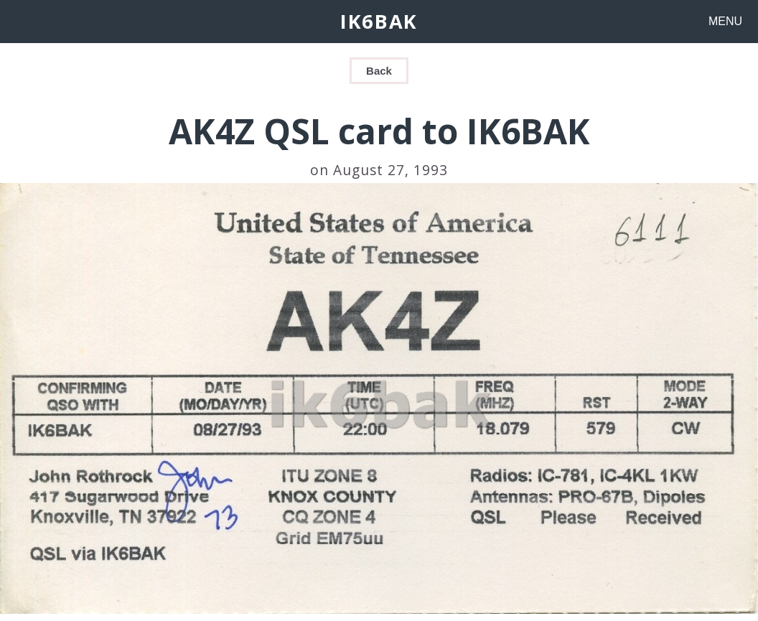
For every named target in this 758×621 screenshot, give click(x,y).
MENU (725, 21)
